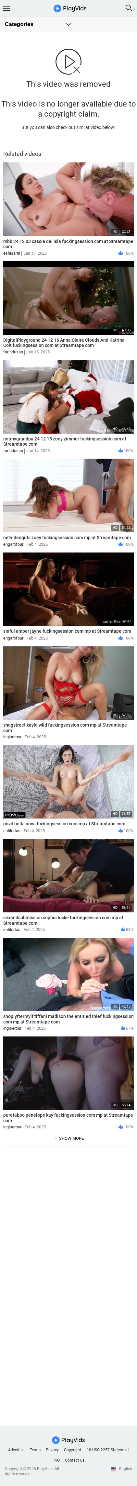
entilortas (11, 830)
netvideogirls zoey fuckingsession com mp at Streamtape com (67, 537)
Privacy (52, 1450)
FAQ (56, 1460)
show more (71, 1138)
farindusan (13, 351)
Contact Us (74, 1460)
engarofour (13, 544)
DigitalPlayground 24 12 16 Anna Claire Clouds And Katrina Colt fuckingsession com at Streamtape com (64, 342)
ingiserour (12, 736)
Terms (35, 1450)
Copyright (72, 1450)
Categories (19, 24)
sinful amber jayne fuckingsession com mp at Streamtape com (67, 631)
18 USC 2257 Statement (108, 1450)
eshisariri (11, 253)
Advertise (16, 1450)
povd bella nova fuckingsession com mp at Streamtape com (64, 823)
